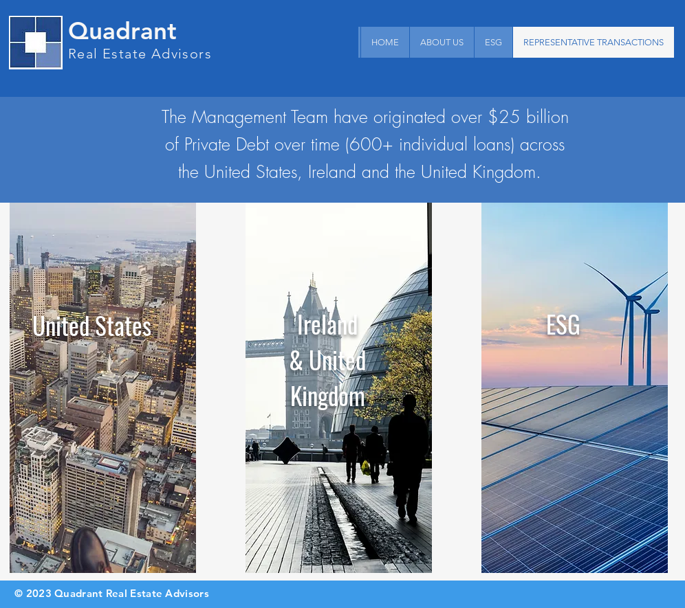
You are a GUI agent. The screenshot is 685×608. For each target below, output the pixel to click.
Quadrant (122, 30)
